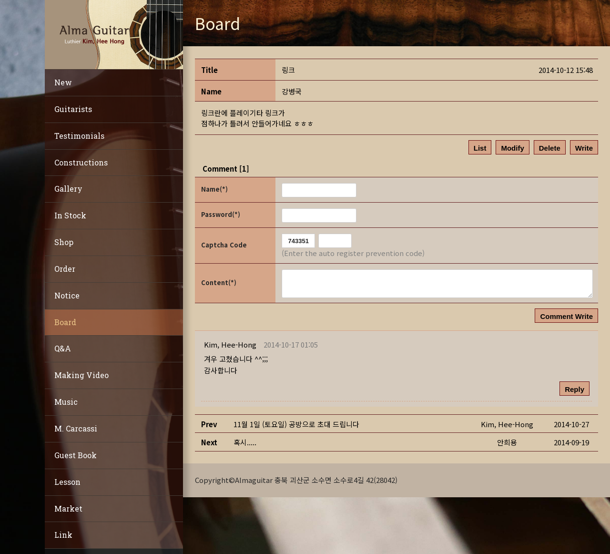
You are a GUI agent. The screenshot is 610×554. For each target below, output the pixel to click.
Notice (67, 295)
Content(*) (218, 282)
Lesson (67, 482)
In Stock (70, 215)
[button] (230, 344)
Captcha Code (224, 244)
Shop (63, 242)
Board (65, 322)
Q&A (62, 348)
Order (64, 269)
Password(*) (220, 214)
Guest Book (75, 455)
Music (66, 402)
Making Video (81, 375)
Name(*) (214, 189)
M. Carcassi (75, 428)
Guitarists (73, 109)
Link (63, 535)
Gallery (68, 189)
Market (68, 508)
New (63, 82)
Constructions (81, 162)
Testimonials (79, 136)
